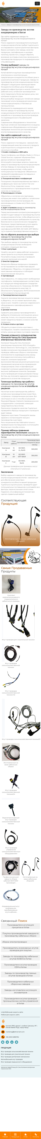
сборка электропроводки (14, 942)
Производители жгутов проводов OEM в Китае (20, 966)
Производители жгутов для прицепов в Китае (20, 926)
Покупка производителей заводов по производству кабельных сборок (20, 934)
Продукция (15, 1135)
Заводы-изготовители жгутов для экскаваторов (20, 991)
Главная (3, 24)
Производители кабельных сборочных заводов (20, 983)
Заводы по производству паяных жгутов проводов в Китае (20, 974)
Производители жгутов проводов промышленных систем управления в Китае (20, 1001)
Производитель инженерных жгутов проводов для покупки (20, 949)
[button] (36, 526)
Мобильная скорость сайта (14, 1012)
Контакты (36, 1135)
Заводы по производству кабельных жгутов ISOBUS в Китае (20, 957)
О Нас (25, 1135)
